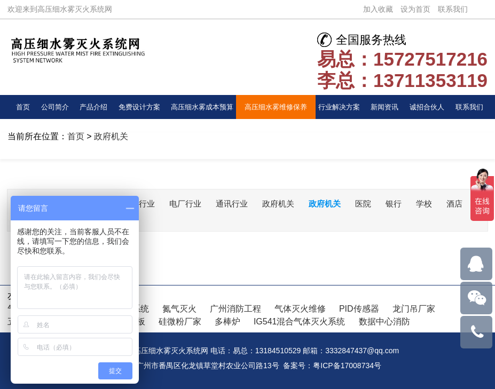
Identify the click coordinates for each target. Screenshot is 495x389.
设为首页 (415, 9)
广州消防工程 (235, 308)
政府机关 (111, 136)
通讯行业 (242, 203)
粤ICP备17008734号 (347, 365)
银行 (410, 203)
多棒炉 (227, 321)
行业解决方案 (339, 107)
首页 (23, 107)
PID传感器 (359, 308)
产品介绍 (93, 107)
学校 (442, 203)
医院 (379, 203)
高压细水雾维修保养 (276, 107)
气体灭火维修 (300, 308)
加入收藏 (378, 9)
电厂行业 (193, 203)
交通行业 (145, 203)
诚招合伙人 (427, 107)
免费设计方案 (139, 107)
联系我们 (453, 9)
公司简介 (55, 107)
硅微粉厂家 (180, 321)
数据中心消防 (384, 321)
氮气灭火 (179, 308)
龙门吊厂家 (413, 308)
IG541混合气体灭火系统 (299, 321)
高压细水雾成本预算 (202, 107)
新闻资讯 (384, 107)
